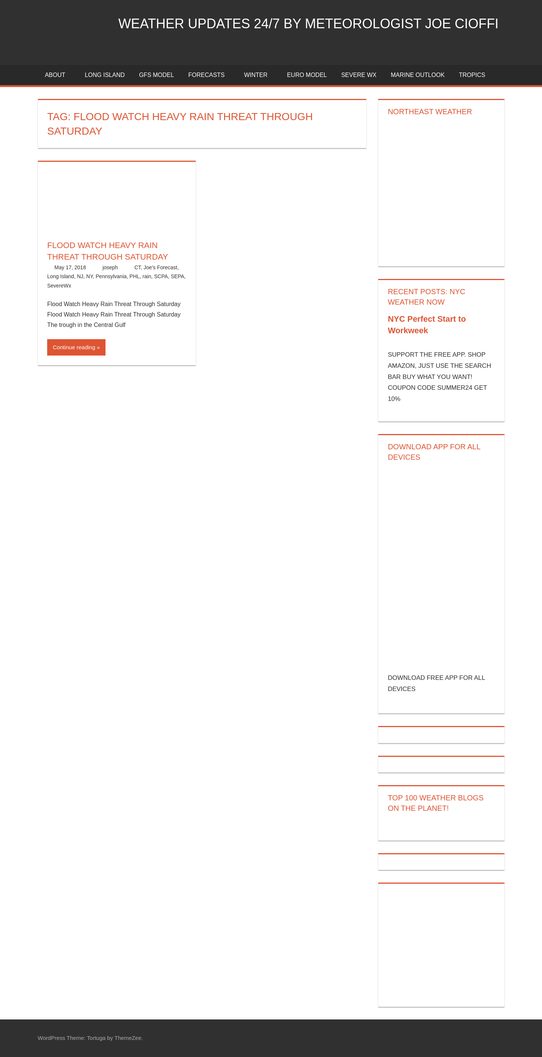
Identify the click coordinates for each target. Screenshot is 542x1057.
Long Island (60, 276)
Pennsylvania (111, 276)
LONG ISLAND (105, 75)
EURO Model (307, 75)
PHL (135, 276)
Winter (260, 75)
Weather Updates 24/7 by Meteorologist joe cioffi (309, 23)
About (59, 75)
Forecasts (210, 75)
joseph (110, 267)
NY (89, 276)
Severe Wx (358, 75)
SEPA (177, 276)
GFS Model (156, 75)
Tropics (472, 75)
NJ (80, 276)
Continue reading (74, 347)
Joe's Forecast (161, 267)
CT (137, 267)
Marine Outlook (418, 75)
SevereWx (59, 286)
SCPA (161, 276)
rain (147, 276)
